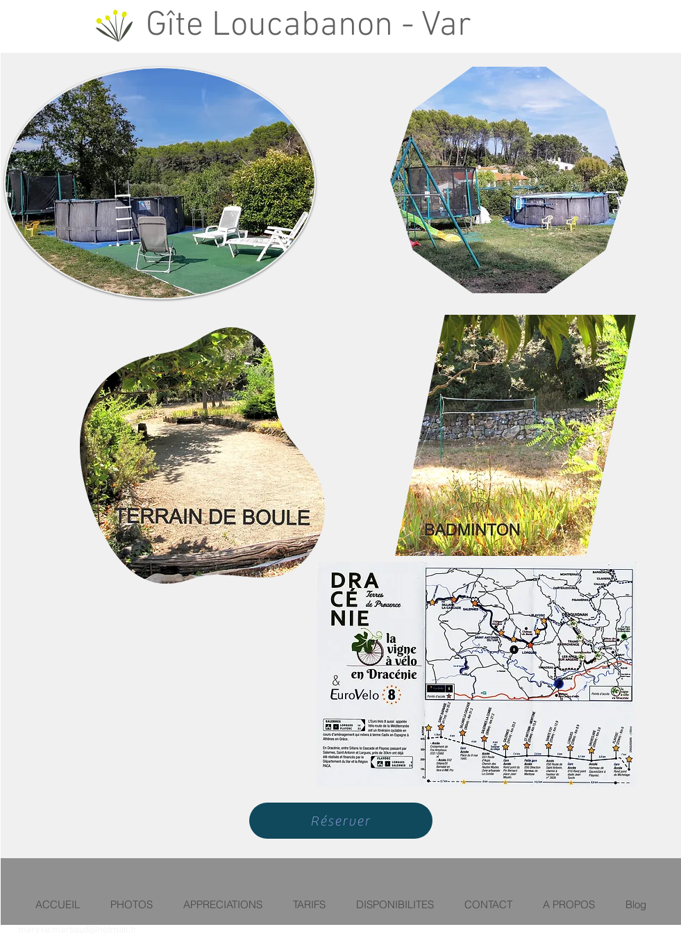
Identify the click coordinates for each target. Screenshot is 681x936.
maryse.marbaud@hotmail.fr (77, 930)
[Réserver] (340, 821)
